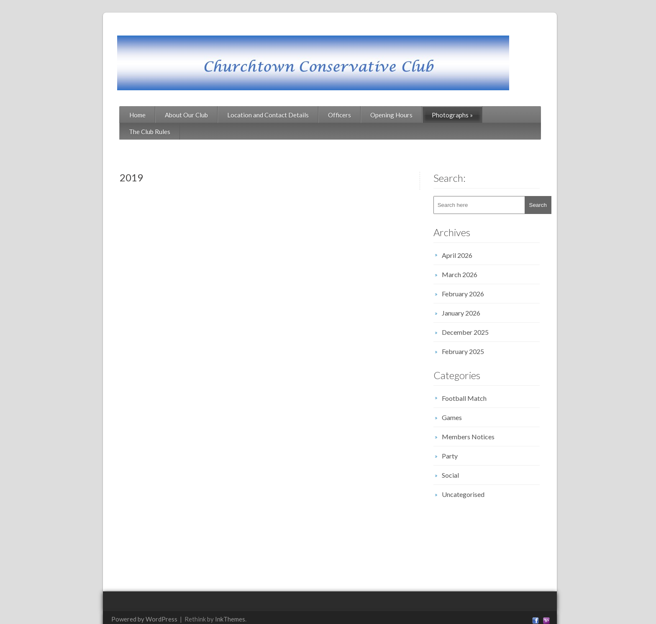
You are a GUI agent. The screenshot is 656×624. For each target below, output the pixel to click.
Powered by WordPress (124, 602)
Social (458, 458)
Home (117, 115)
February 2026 (471, 277)
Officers (319, 115)
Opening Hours (371, 115)
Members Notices (476, 420)
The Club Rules (492, 115)
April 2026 (465, 238)
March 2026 (467, 258)
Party (458, 439)
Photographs (431, 115)
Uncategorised (471, 477)
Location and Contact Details (247, 115)
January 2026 (469, 296)
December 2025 (473, 315)
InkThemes (210, 602)
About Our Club (165, 115)
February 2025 (471, 335)
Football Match (472, 381)
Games (460, 401)
